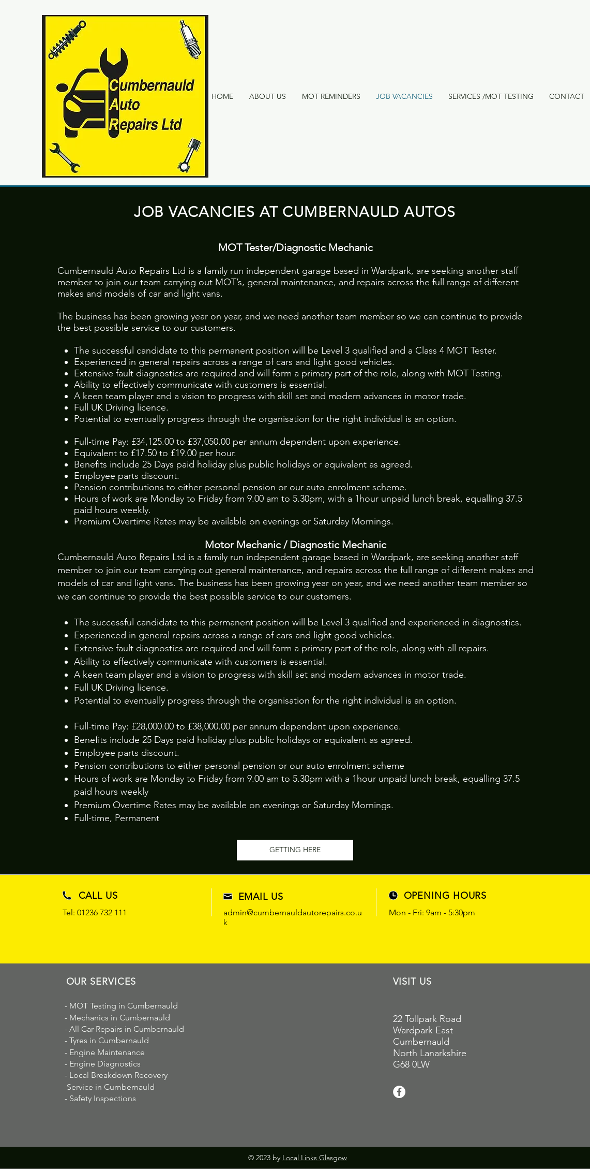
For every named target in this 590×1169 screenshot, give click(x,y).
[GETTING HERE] (295, 850)
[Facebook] (399, 1092)
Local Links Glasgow (314, 1157)
